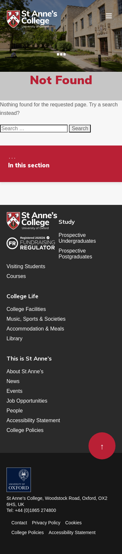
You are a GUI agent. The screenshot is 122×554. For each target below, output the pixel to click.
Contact (19, 522)
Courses (16, 276)
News (13, 381)
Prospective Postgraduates (75, 253)
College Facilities (26, 309)
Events (14, 391)
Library (14, 338)
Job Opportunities (27, 401)
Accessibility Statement (33, 420)
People (15, 410)
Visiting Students (26, 266)
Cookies (73, 522)
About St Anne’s (25, 371)
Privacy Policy (46, 522)
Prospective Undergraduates (77, 238)
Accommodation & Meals (35, 328)
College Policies (25, 430)
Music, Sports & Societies (36, 319)
